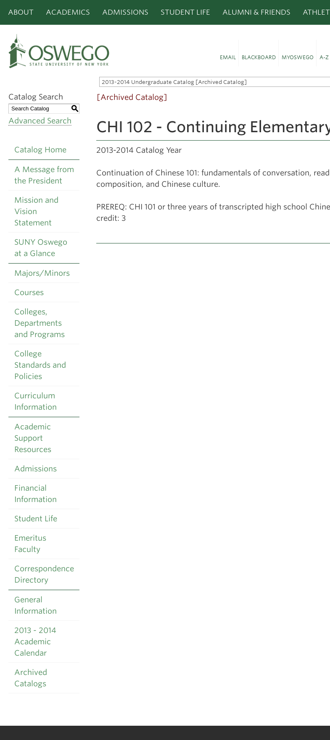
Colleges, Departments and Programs (39, 323)
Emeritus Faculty (30, 543)
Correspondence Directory (44, 574)
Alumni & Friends (256, 12)
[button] (227, 53)
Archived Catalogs (30, 678)
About (21, 12)
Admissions (125, 12)
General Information (35, 605)
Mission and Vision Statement (36, 211)
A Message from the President (44, 175)
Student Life (185, 12)
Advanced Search (39, 120)
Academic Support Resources (32, 438)
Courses (29, 292)
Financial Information (35, 494)
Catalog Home (40, 149)
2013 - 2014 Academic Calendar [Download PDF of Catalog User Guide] (35, 641)
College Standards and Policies (40, 365)
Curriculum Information (35, 401)
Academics (68, 12)
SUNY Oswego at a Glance (40, 248)
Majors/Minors (42, 273)
